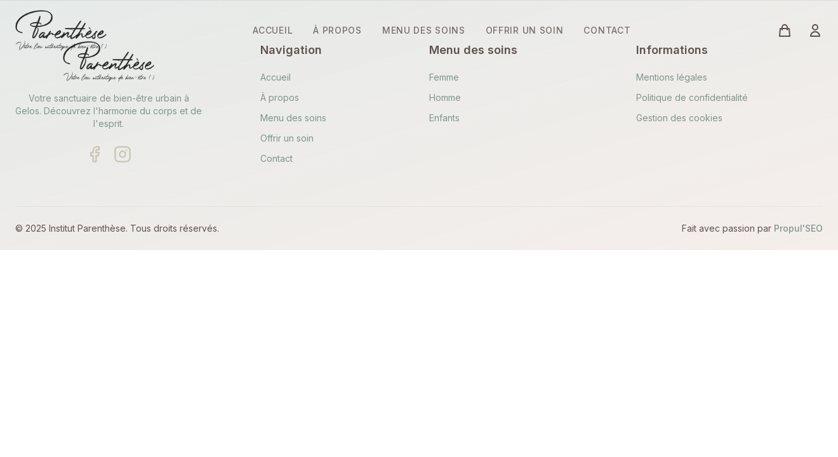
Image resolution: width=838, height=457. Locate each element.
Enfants (444, 117)
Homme (445, 97)
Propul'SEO (798, 228)
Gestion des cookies (679, 117)
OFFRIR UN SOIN (525, 30)
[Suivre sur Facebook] (94, 154)
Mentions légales (671, 77)
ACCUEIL (273, 30)
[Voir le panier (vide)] (784, 30)
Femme (444, 77)
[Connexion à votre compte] (815, 30)
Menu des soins (293, 117)
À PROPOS (337, 30)
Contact (276, 158)
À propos (279, 97)
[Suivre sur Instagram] (122, 154)
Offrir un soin (287, 138)
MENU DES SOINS (423, 30)
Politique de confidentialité (692, 97)
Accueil (275, 77)
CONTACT (606, 30)
